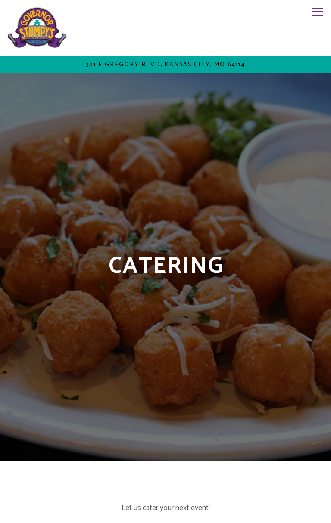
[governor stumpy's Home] (38, 28)
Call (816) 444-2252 (165, 493)
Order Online (165, 513)
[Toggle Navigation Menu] (318, 12)
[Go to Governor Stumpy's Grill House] (165, 65)
